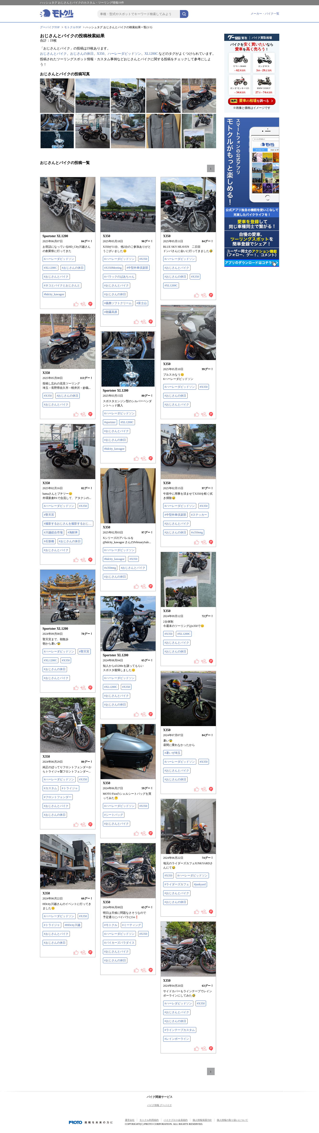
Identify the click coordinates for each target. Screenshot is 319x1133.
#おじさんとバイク (56, 276)
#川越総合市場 (53, 532)
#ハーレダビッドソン (178, 1003)
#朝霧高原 (110, 312)
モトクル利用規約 (149, 1120)
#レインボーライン (177, 1038)
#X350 (143, 259)
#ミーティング (131, 925)
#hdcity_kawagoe (54, 294)
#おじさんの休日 (73, 267)
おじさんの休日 (82, 53)
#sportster (110, 422)
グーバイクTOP (50, 27)
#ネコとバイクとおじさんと (62, 285)
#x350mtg (197, 532)
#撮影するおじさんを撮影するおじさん (68, 523)
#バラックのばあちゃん (119, 276)
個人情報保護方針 (202, 1120)
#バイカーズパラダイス (119, 942)
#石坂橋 (49, 541)
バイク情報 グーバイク (159, 1105)
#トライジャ (70, 788)
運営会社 (129, 1120)
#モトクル (110, 925)
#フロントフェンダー (57, 797)
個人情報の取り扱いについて (232, 1120)
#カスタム (50, 788)
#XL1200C (50, 267)
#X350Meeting (113, 267)
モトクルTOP (72, 27)
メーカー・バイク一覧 (265, 13)
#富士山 (142, 303)
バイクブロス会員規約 (176, 1120)
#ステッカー (199, 514)
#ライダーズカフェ (177, 884)
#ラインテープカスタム (180, 1030)
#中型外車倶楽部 (137, 267)
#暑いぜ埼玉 (172, 753)
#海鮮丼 (73, 532)
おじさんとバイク (53, 53)
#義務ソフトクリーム (118, 303)
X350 (100, 53)
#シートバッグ (113, 814)
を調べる (251, 101)
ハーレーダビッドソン (124, 53)
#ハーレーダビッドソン (59, 259)
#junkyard (200, 884)
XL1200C (151, 53)
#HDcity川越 (72, 925)
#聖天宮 (49, 514)
